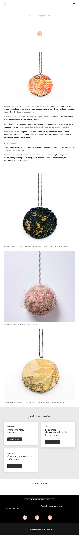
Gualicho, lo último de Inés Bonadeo (19, 458)
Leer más (14, 439)
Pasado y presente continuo (17, 431)
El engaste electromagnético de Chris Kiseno (56, 432)
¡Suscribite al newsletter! (39, 499)
